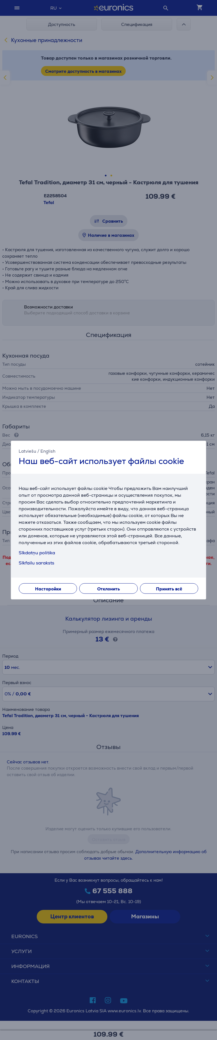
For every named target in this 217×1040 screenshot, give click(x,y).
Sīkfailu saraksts (36, 563)
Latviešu (27, 451)
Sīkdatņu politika (37, 553)
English (47, 451)
